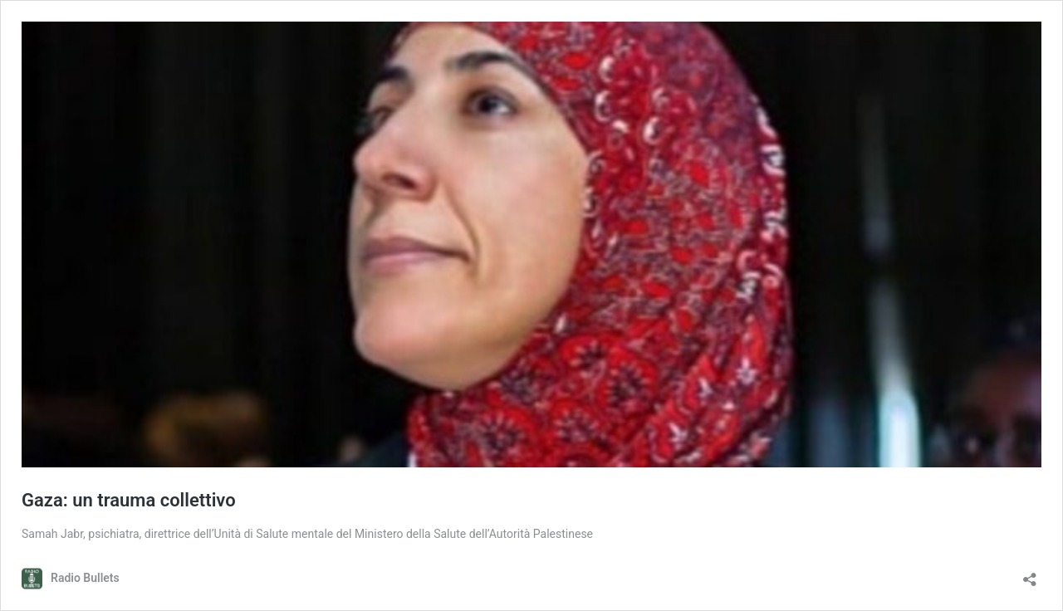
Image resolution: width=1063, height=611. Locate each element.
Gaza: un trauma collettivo (129, 500)
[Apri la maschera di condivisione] (1029, 574)
